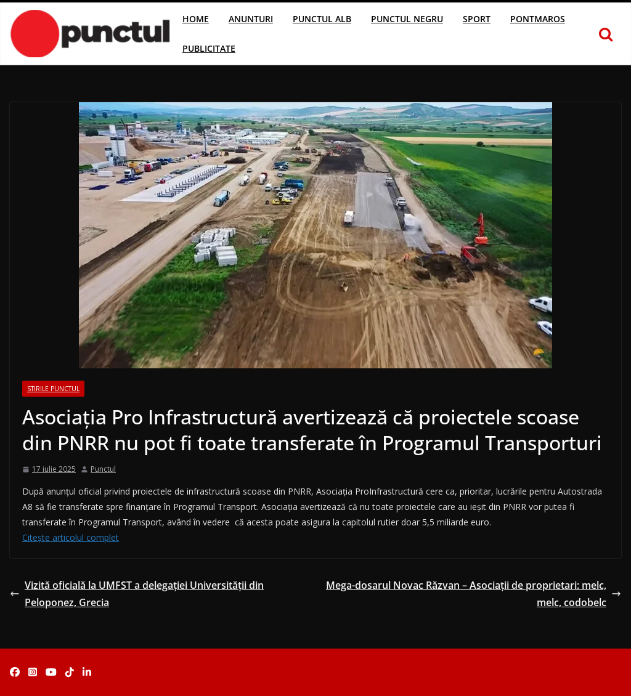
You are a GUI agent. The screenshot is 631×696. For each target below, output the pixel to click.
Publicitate (208, 48)
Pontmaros (537, 19)
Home (195, 19)
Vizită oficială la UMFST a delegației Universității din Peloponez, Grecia (137, 594)
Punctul (103, 469)
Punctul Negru (407, 19)
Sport (477, 19)
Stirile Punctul (53, 388)
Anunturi (251, 19)
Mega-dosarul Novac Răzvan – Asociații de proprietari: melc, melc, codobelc (473, 594)
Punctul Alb (322, 19)
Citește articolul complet (70, 537)
